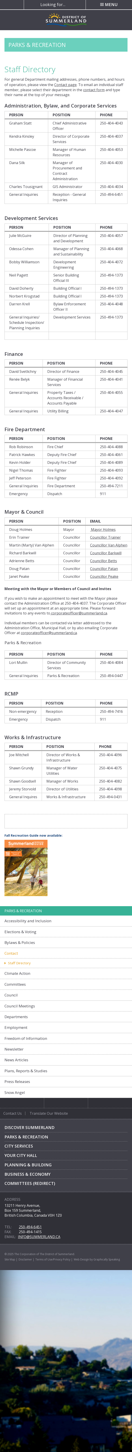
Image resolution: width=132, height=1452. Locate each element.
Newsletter (14, 1049)
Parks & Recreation (26, 1137)
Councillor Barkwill (105, 553)
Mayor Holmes (103, 529)
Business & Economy (27, 1174)
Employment (15, 1027)
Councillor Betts (103, 560)
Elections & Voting (20, 931)
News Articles (16, 1059)
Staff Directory (19, 963)
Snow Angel (14, 1092)
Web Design (81, 1259)
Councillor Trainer (105, 537)
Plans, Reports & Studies (25, 1070)
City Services (18, 1146)
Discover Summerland (29, 1127)
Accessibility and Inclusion (27, 920)
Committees (15, 984)
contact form (94, 89)
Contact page (65, 84)
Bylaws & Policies (19, 942)
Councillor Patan (104, 568)
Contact (11, 953)
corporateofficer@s (37, 632)
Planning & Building (28, 1164)
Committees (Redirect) (29, 1183)
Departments (16, 1016)
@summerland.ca (93, 613)
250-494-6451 (30, 1226)
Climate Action (17, 973)
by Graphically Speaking (104, 1259)
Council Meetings (19, 1006)
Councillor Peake (104, 576)
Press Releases (17, 1081)
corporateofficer (65, 613)
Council (11, 995)
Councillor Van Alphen (108, 545)
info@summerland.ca (39, 1236)
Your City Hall (20, 1155)
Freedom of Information (25, 1038)
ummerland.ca (65, 632)
